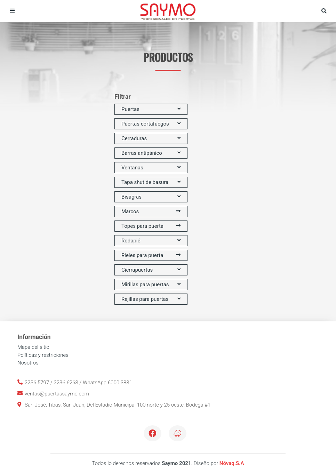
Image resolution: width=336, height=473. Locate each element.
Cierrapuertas (151, 270)
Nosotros (28, 363)
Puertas (151, 109)
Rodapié (151, 241)
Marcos (151, 211)
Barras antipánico (151, 153)
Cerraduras (151, 138)
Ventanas (151, 168)
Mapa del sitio (33, 347)
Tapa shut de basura (151, 182)
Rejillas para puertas (151, 299)
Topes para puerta (151, 226)
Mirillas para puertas (151, 284)
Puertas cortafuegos (151, 124)
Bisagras (151, 197)
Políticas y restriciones (43, 355)
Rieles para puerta (151, 255)
